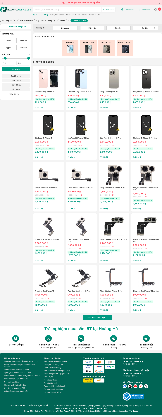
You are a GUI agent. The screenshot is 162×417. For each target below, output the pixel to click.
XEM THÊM (14, 94)
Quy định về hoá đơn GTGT (14, 388)
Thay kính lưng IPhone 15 (44, 92)
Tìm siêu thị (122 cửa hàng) (54, 386)
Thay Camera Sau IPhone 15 (46, 188)
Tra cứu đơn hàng (50, 380)
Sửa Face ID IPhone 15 (43, 138)
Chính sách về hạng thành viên (16, 391)
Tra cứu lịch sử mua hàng (53, 389)
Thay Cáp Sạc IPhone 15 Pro (111, 291)
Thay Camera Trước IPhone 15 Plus (79, 240)
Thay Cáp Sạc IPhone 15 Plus (79, 291)
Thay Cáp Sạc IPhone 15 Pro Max (146, 291)
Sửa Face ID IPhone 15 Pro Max (145, 138)
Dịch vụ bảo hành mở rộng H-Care (17, 373)
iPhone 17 (70, 15)
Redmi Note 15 (81, 15)
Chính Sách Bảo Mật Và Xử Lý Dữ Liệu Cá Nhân (22, 376)
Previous (2, 3)
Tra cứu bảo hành (50, 383)
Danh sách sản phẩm (15, 27)
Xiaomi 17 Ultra (95, 15)
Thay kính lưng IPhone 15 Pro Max (146, 92)
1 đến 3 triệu (16, 89)
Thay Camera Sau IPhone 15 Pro (112, 188)
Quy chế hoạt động (11, 382)
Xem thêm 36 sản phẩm (97, 317)
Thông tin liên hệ (52, 358)
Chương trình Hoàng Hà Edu (15, 385)
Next (160, 3)
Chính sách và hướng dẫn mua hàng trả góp (21, 361)
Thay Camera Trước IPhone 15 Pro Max (146, 240)
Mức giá (16, 54)
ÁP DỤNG (16, 69)
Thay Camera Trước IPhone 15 (47, 239)
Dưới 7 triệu (16, 80)
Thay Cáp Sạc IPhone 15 (44, 291)
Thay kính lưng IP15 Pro (109, 92)
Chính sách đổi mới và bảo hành (16, 370)
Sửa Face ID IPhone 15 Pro (110, 138)
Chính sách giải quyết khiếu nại (16, 379)
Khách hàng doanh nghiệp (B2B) (56, 374)
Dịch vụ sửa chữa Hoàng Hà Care (57, 371)
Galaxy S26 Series (56, 15)
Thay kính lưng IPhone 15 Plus (79, 92)
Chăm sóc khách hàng (52, 368)
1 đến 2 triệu (16, 85)
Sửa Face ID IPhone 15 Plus (78, 138)
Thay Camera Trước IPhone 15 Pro (113, 239)
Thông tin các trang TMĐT (54, 364)
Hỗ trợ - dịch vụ (12, 358)
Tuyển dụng (48, 377)
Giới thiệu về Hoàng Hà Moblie (55, 361)
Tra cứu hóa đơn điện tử (53, 392)
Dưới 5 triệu (16, 76)
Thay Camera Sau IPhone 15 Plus (80, 188)
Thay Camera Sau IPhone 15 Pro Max (145, 189)
